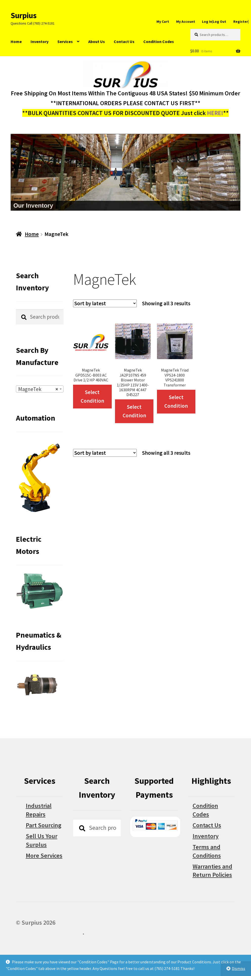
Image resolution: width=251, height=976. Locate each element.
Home (16, 41)
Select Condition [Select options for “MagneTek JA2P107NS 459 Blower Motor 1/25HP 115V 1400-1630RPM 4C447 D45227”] (134, 411)
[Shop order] (105, 303)
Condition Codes (158, 41)
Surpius (23, 15)
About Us (96, 41)
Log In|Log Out (214, 21)
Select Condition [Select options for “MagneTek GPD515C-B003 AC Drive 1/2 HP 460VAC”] (92, 396)
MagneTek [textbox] (38, 389)
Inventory (40, 41)
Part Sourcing (43, 825)
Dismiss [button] (238, 968)
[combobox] (40, 389)
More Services (44, 855)
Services (65, 41)
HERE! (215, 113)
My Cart (162, 21)
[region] (125, 172)
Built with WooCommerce (49, 932)
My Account (185, 21)
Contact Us (124, 41)
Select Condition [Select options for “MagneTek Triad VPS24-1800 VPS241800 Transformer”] (176, 401)
